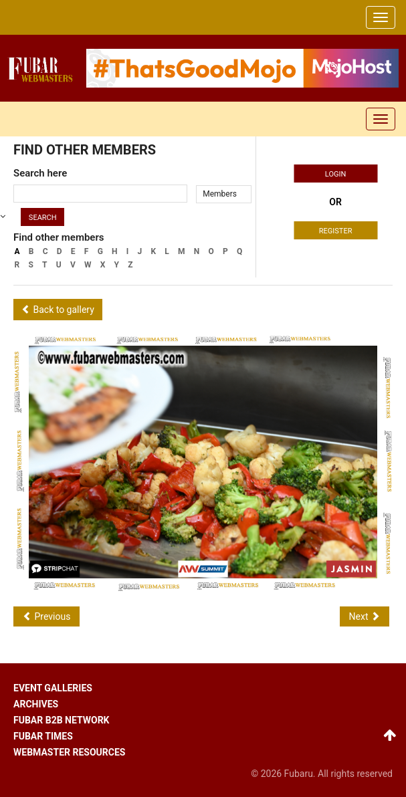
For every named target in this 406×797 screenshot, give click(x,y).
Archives (35, 704)
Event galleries (52, 688)
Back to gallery (57, 309)
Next (364, 616)
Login (335, 174)
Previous (46, 616)
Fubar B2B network (61, 720)
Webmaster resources (69, 752)
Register (335, 231)
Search (43, 217)
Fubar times (43, 736)
